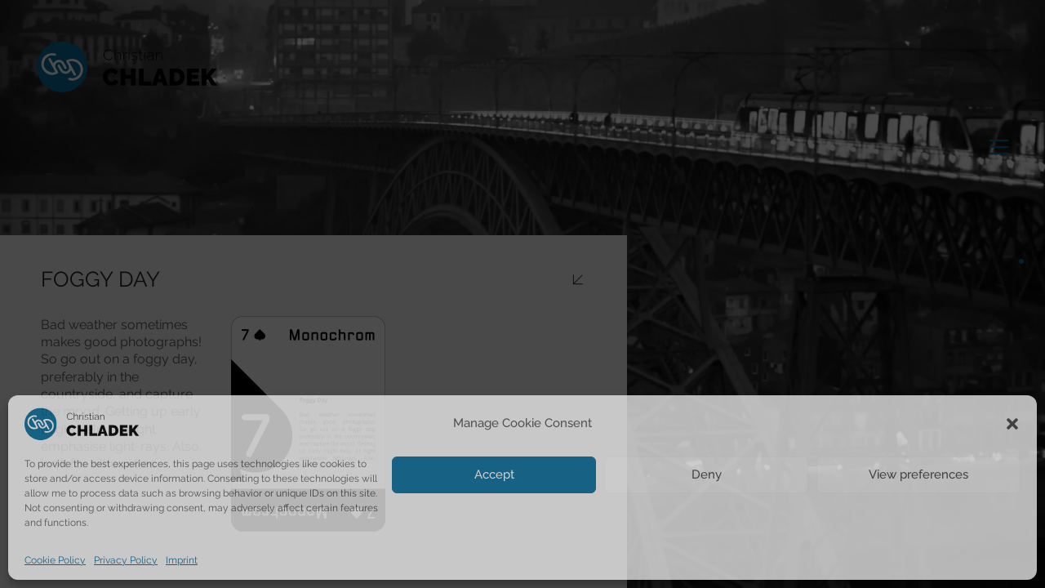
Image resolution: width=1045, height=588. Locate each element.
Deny (706, 474)
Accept (494, 474)
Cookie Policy (55, 560)
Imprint (182, 560)
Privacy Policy (126, 560)
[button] (1012, 424)
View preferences (918, 474)
